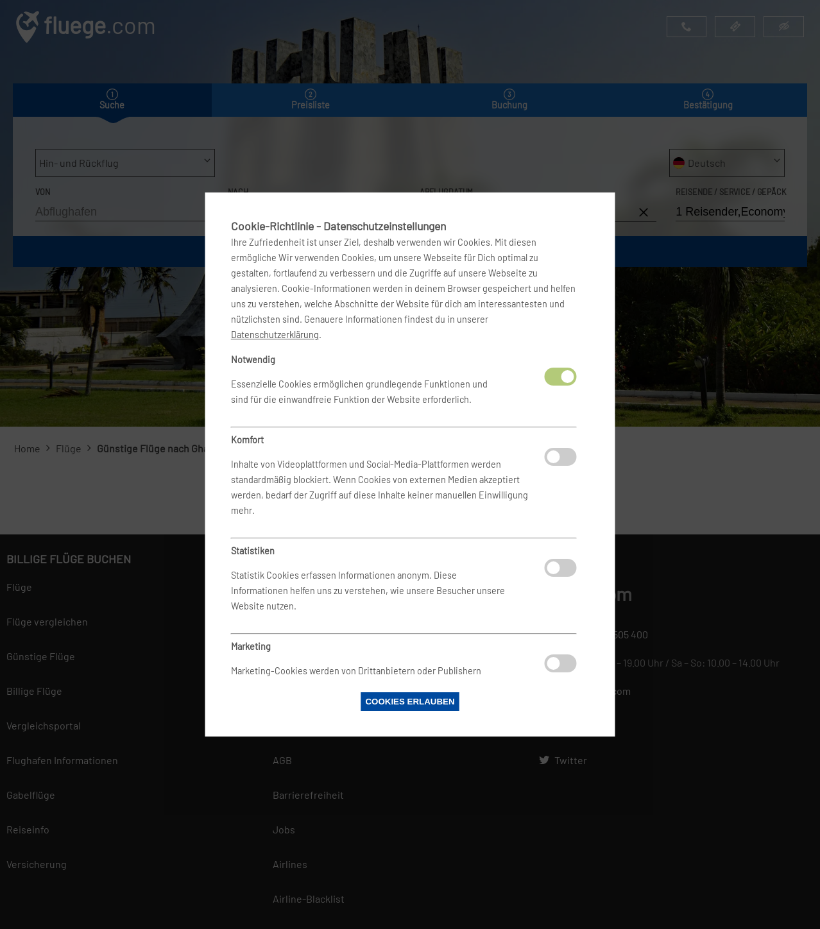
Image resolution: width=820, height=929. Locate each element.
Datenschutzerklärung (275, 334)
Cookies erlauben (409, 701)
